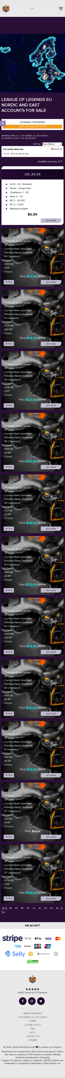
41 (40, 908)
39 (28, 908)
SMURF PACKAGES (32, 1013)
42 (45, 908)
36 (10, 908)
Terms (32, 1021)
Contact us (32, 1036)
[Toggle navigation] (32, 8)
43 (51, 908)
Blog (32, 1032)
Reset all (56, 149)
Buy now (51, 220)
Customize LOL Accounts (34, 135)
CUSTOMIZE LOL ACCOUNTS (32, 1017)
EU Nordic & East (20, 153)
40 (34, 908)
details (8, 282)
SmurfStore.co (9, 135)
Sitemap (32, 1040)
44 (57, 908)
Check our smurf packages (32, 126)
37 (16, 908)
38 (22, 908)
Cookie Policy (32, 1025)
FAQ (33, 1029)
